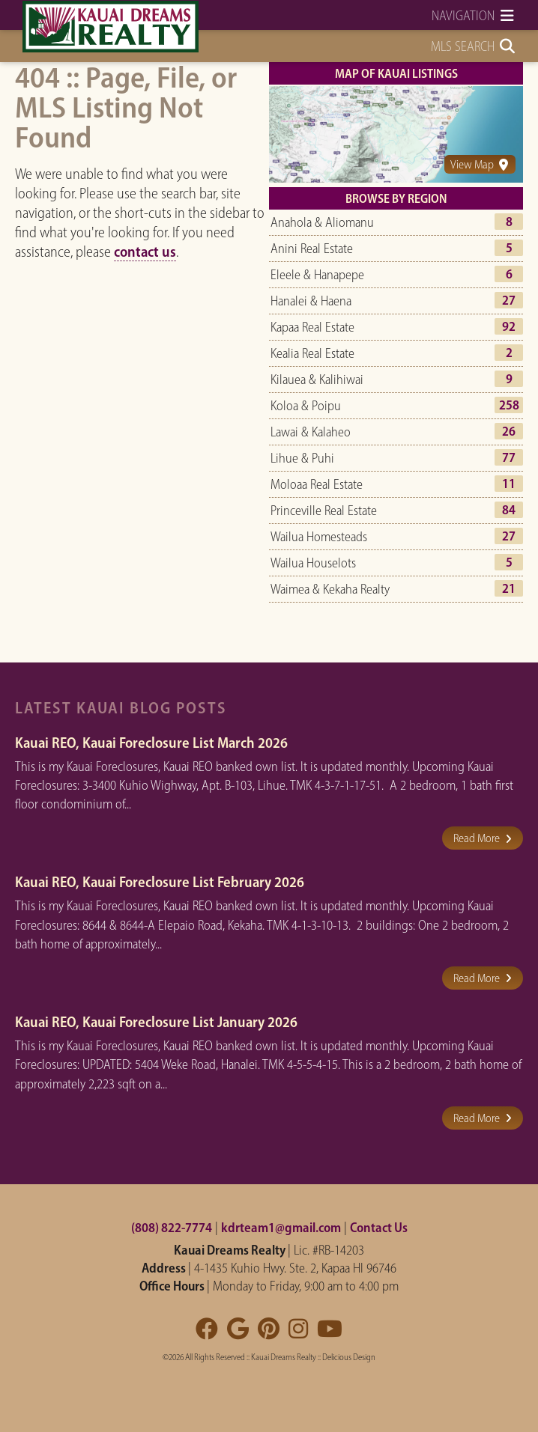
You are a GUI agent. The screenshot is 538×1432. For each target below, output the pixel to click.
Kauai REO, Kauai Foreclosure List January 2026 (156, 1022)
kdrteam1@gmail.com (281, 1227)
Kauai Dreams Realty (283, 1357)
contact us (145, 251)
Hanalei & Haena (310, 301)
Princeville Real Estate (323, 510)
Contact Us (379, 1227)
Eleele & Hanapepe (317, 274)
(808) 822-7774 (171, 1227)
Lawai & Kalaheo (310, 432)
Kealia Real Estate (312, 353)
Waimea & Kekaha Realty (330, 589)
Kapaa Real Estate (312, 327)
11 (509, 483)
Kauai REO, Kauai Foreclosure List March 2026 (151, 743)
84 (509, 510)
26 (509, 431)
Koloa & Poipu (305, 405)
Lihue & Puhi (302, 458)
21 (509, 588)
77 (509, 457)
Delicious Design (348, 1357)
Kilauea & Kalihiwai (316, 379)
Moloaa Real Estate (316, 484)
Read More (482, 838)
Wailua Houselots (313, 563)
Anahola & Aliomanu (322, 222)
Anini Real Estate (311, 248)
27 (509, 300)
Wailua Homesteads (318, 536)
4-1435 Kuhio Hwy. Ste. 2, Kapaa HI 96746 (295, 1268)
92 (509, 326)
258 (509, 405)
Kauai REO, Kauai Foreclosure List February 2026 (159, 882)
